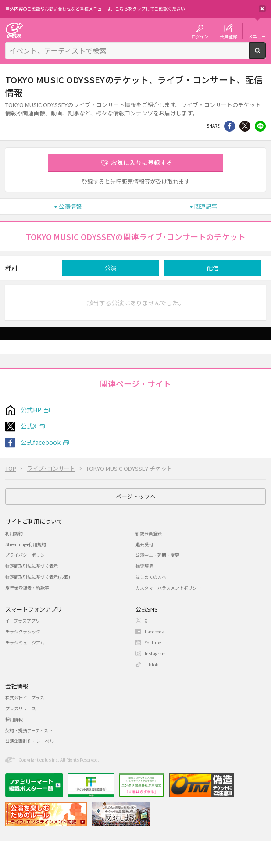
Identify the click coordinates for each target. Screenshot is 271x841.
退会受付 (144, 544)
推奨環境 (144, 565)
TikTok (151, 664)
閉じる (262, 8)
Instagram (155, 653)
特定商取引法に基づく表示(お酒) (37, 576)
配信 (212, 268)
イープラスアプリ (22, 620)
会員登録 (228, 36)
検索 (265, 55)
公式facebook (41, 442)
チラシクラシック (22, 631)
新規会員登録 (149, 533)
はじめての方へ (151, 576)
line (260, 126)
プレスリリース (20, 708)
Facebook (154, 631)
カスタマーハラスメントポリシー (168, 587)
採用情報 (14, 719)
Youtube (153, 642)
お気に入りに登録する (141, 162)
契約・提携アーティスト (29, 730)
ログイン (200, 36)
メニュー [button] (257, 36)
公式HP (31, 409)
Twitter (244, 126)
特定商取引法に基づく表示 (31, 565)
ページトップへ (136, 496)
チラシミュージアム (24, 642)
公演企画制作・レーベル (29, 740)
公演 (110, 268)
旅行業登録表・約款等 (27, 587)
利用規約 (14, 533)
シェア (229, 126)
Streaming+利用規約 (25, 544)
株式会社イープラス (24, 697)
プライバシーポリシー (27, 554)
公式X (28, 426)
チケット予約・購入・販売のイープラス (14, 30)
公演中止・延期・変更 (157, 554)
